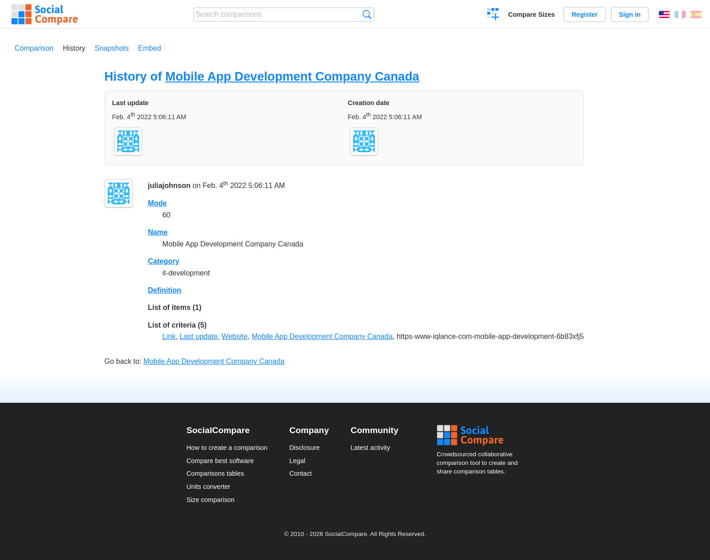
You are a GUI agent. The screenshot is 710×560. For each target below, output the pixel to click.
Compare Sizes (531, 14)
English (664, 14)
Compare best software (220, 460)
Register (584, 14)
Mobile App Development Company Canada (292, 76)
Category (163, 261)
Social (480, 435)
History (74, 48)
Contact (300, 473)
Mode (157, 203)
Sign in (630, 14)
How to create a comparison (227, 447)
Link (169, 336)
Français (680, 14)
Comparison (33, 48)
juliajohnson (169, 186)
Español (696, 14)
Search (367, 14)
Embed (149, 48)
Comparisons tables (215, 473)
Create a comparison (493, 15)
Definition (165, 290)
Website (234, 336)
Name (158, 232)
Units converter (208, 486)
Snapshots (112, 48)
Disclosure (304, 447)
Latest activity (370, 447)
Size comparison (211, 499)
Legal (297, 460)
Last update (199, 336)
